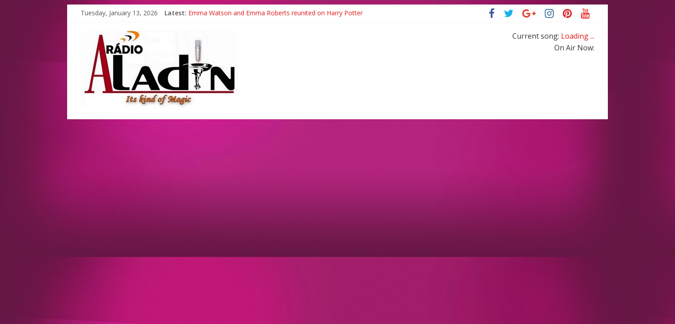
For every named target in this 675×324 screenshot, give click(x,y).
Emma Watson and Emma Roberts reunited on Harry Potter (275, 13)
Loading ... (577, 36)
